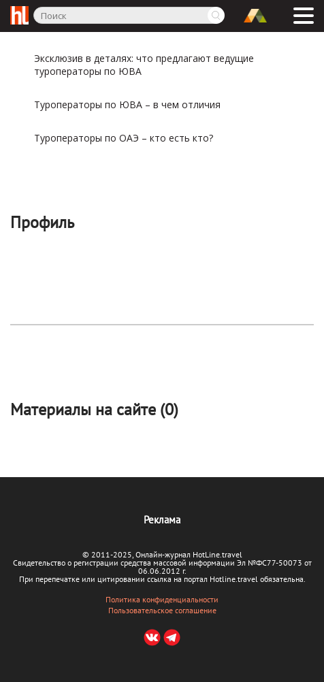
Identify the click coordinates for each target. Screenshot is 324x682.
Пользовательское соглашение (162, 610)
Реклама (162, 519)
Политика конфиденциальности (162, 600)
